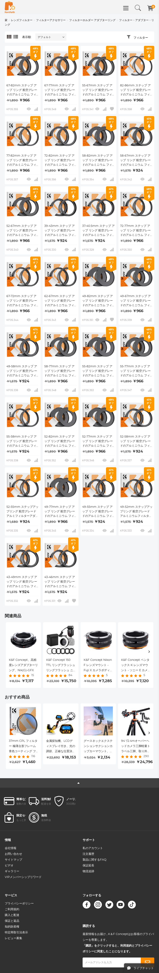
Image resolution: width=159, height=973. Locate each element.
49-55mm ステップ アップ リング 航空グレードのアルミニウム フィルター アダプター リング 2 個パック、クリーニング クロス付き (98, 512)
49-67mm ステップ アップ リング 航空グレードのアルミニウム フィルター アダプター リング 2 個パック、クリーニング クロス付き (136, 301)
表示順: (26, 37)
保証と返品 (12, 920)
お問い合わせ (13, 854)
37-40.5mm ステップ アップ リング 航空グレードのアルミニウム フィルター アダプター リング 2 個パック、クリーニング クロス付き (98, 231)
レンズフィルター (22, 20)
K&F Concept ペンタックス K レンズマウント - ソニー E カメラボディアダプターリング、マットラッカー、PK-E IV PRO (135, 666)
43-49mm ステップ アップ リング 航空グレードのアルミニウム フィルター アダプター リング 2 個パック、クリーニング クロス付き (22, 582)
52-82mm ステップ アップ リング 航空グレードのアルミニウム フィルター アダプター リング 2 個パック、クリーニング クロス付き (60, 441)
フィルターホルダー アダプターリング (92, 20)
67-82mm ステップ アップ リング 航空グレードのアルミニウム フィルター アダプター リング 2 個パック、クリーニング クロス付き (22, 90)
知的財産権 (12, 926)
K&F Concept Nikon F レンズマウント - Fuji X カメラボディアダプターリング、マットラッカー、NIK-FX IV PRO (98, 666)
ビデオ (9, 865)
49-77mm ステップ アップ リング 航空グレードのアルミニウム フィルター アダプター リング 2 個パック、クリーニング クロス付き (60, 512)
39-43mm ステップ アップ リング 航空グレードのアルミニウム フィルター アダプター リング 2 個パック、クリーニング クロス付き (60, 231)
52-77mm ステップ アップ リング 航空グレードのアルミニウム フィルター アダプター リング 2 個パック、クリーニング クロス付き (98, 441)
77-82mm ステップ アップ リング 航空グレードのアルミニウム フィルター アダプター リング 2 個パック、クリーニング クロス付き (22, 160)
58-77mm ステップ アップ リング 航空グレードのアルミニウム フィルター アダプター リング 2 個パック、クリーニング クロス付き (60, 371)
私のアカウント (93, 848)
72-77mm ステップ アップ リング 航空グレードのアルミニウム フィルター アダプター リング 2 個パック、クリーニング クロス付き (136, 231)
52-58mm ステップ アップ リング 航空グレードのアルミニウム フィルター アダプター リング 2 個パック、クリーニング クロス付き (136, 441)
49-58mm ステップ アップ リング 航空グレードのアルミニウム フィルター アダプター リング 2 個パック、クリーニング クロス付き (22, 371)
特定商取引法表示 (16, 932)
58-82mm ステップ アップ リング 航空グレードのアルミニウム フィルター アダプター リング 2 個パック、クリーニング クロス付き (98, 160)
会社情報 (10, 848)
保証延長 (88, 865)
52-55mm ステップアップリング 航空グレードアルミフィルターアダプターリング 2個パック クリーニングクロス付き (22, 512)
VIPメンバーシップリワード (23, 877)
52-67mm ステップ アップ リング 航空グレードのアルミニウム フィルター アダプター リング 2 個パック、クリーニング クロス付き (22, 231)
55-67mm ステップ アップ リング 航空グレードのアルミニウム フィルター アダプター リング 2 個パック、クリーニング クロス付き (98, 90)
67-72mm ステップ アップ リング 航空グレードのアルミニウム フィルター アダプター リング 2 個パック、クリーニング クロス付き (22, 301)
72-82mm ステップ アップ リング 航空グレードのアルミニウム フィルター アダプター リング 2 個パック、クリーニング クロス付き (60, 160)
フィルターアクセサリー (51, 20)
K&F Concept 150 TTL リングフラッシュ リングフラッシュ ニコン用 (60, 666)
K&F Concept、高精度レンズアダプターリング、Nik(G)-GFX (23, 665)
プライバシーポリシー (19, 903)
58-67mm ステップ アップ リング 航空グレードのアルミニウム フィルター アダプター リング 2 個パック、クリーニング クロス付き (136, 160)
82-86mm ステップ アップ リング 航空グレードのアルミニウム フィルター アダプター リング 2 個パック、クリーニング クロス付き (136, 90)
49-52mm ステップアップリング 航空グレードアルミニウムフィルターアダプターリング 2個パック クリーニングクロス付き (136, 512)
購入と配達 (12, 915)
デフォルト (44, 37)
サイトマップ (13, 859)
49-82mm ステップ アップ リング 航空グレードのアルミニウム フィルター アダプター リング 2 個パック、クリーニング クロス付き (98, 301)
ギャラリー (12, 871)
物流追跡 (88, 871)
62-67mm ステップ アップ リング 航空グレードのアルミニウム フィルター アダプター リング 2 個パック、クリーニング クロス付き (60, 301)
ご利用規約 (12, 909)
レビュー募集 (13, 938)
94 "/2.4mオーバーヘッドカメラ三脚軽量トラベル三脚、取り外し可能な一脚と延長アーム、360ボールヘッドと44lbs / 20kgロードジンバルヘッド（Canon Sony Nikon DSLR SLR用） (135, 747)
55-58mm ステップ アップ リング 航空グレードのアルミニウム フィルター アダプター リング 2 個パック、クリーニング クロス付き (22, 441)
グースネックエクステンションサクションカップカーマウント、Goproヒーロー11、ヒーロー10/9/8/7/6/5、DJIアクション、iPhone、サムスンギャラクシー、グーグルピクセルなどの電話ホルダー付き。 (98, 747)
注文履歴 (88, 854)
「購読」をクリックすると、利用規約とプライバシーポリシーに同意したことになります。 (117, 948)
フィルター (141, 37)
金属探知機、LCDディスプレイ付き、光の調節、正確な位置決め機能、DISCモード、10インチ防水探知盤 (60, 747)
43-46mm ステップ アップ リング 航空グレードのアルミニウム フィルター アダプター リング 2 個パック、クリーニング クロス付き (60, 582)
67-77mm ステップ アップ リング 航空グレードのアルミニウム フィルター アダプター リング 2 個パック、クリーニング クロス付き (60, 90)
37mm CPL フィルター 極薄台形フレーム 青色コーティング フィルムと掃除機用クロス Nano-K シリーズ (23, 747)
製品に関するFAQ (94, 859)
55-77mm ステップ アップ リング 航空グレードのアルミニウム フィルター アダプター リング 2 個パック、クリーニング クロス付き (136, 371)
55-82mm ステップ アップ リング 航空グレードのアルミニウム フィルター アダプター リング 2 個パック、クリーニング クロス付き (98, 371)
